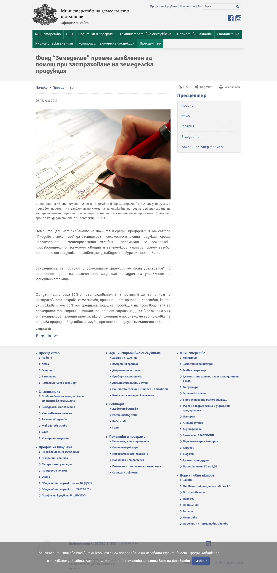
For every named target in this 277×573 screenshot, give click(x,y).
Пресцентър (63, 87)
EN (199, 6)
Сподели (204, 86)
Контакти (187, 6)
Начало (42, 87)
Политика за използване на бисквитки (157, 561)
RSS (185, 87)
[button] (47, 34)
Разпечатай (232, 87)
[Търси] (218, 6)
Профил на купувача (163, 6)
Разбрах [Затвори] (200, 561)
